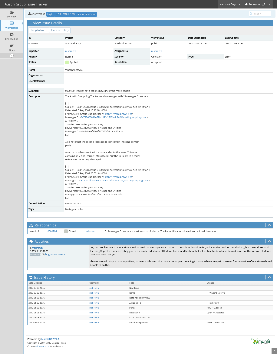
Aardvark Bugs (230, 4)
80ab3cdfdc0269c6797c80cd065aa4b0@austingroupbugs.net (114, 180)
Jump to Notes (39, 30)
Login (50, 14)
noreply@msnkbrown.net (117, 113)
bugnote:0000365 (55, 254)
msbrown (70, 51)
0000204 (52, 231)
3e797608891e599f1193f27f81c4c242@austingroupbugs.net (114, 117)
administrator (42, 346)
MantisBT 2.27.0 (50, 339)
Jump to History (60, 30)
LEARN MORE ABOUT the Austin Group (75, 14)
